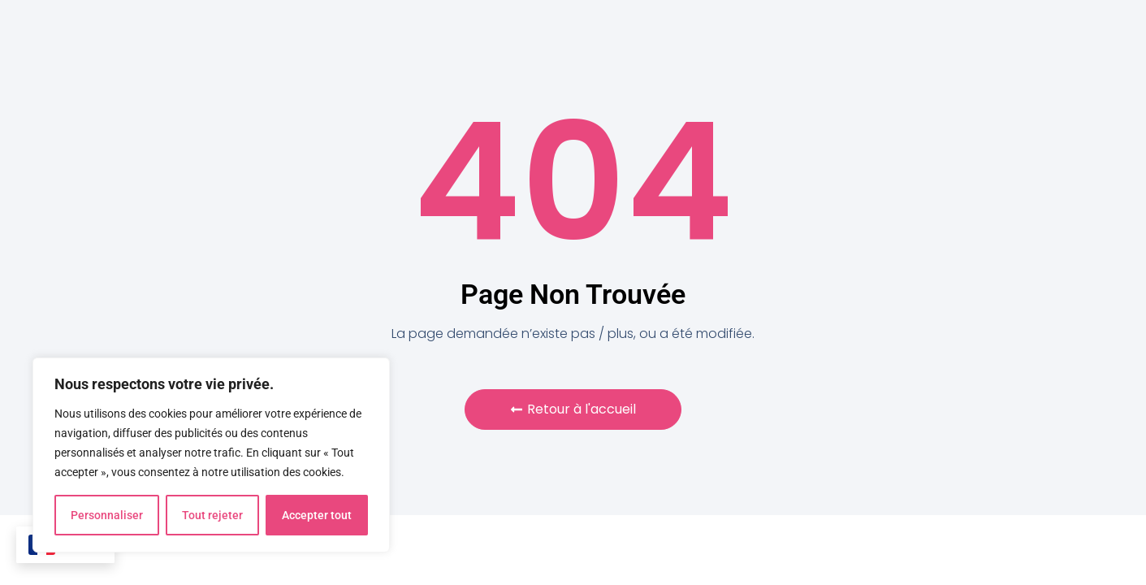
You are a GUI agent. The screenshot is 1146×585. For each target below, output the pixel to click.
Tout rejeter (212, 515)
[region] (211, 455)
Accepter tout (317, 515)
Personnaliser (107, 515)
